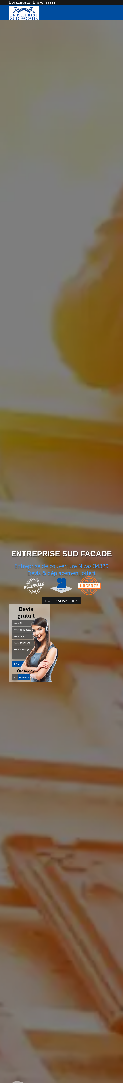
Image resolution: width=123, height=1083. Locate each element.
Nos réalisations (61, 601)
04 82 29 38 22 (21, 2)
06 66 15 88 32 (45, 2)
